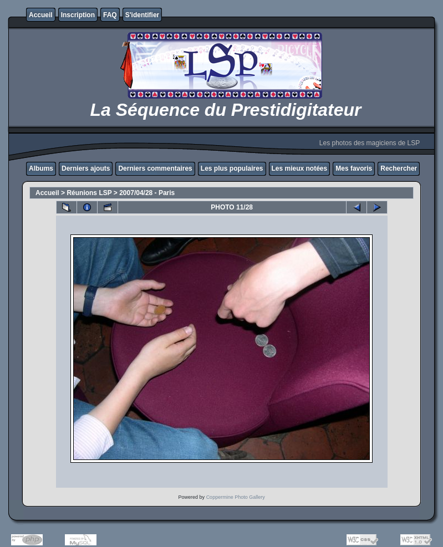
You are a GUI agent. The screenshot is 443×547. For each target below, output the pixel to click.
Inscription (78, 15)
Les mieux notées (300, 168)
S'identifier (142, 15)
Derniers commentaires (155, 168)
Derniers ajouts (86, 168)
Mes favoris (353, 168)
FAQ (110, 15)
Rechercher (398, 168)
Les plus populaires (232, 168)
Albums (41, 168)
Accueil (41, 15)
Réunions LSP (89, 193)
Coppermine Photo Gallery (235, 497)
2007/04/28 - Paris (147, 193)
